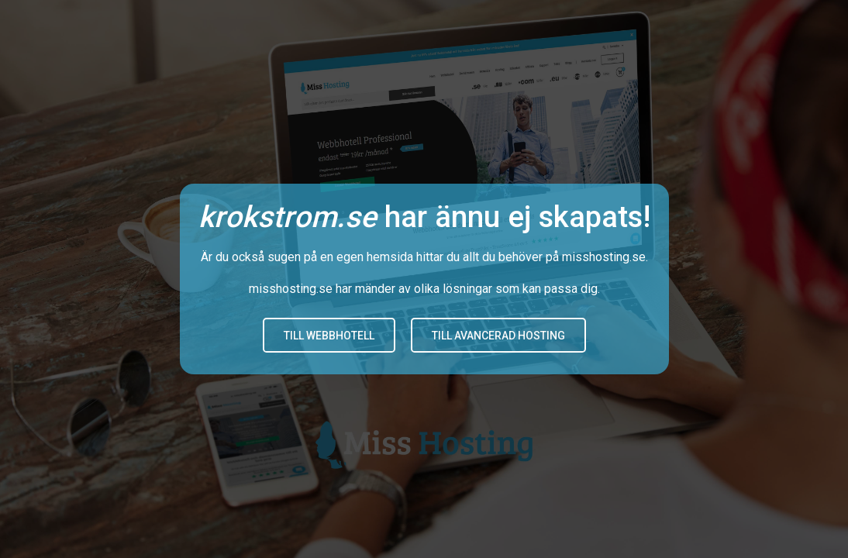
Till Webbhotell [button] (329, 335)
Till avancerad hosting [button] (498, 335)
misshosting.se (604, 257)
